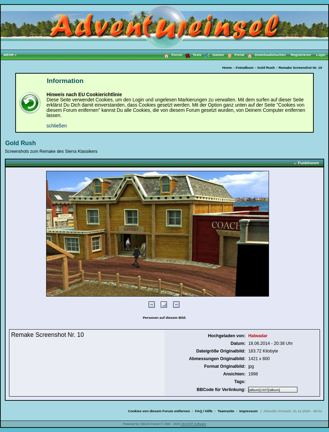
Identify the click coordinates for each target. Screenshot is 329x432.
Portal (234, 54)
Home (227, 67)
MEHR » (10, 55)
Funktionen (308, 163)
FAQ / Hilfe (203, 411)
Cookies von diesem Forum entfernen (159, 411)
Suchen (282, 55)
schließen (57, 125)
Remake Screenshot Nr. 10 (300, 67)
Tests (191, 54)
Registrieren (303, 55)
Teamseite (226, 411)
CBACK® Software (193, 424)
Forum (171, 54)
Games (212, 54)
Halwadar (257, 335)
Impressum (248, 411)
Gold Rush (266, 67)
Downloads (258, 54)
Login (321, 55)
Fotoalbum (244, 67)
